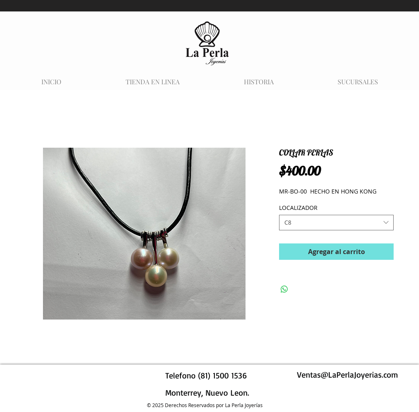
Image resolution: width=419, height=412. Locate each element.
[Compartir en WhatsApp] (284, 289)
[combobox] (336, 222)
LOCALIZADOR (298, 208)
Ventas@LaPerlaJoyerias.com (347, 374)
